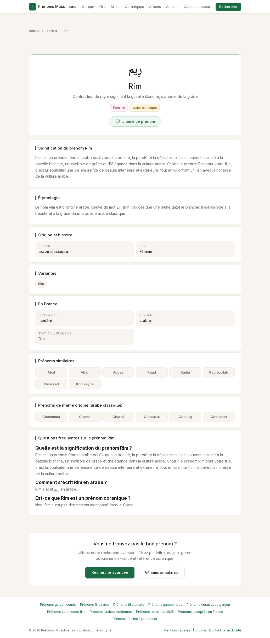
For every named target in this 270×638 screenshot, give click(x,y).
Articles (172, 6)
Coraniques (134, 6)
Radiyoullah (218, 372)
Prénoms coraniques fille (66, 612)
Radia (185, 372)
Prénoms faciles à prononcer (135, 619)
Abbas (118, 372)
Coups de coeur (197, 6)
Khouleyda (85, 384)
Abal (51, 372)
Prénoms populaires (161, 572)
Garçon (88, 6)
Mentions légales (177, 630)
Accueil (34, 31)
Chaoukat (152, 416)
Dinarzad (51, 384)
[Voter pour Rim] (135, 121)
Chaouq (185, 416)
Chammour (51, 416)
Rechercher (228, 7)
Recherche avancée (110, 572)
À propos (200, 630)
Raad (152, 372)
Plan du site (232, 630)
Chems (85, 416)
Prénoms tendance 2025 (155, 612)
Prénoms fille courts (128, 605)
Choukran (219, 416)
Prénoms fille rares (94, 605)
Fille (102, 6)
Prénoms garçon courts (58, 605)
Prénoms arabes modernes (111, 612)
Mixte (115, 6)
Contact (215, 630)
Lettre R (51, 31)
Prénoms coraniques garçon (208, 605)
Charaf (118, 416)
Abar (85, 372)
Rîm (41, 283)
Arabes (155, 6)
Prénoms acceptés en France (200, 612)
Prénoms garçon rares (165, 605)
